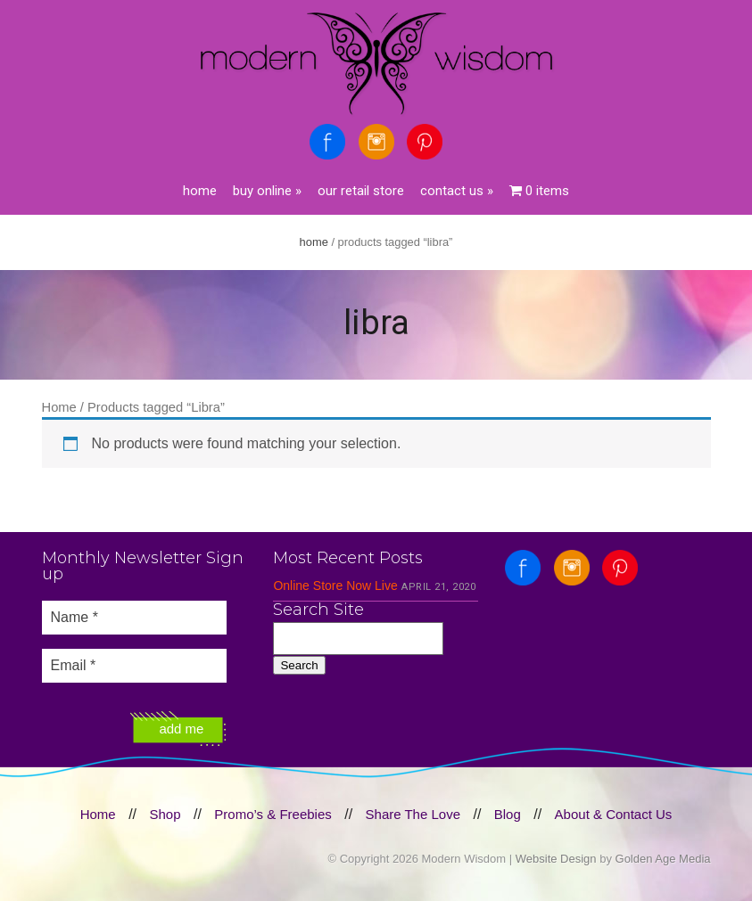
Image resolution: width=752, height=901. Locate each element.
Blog (507, 814)
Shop (164, 814)
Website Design (556, 858)
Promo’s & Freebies (272, 814)
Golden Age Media (663, 858)
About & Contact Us (614, 814)
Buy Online (267, 191)
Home (200, 191)
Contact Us (456, 191)
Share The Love (413, 814)
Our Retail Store (361, 191)
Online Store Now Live (335, 585)
